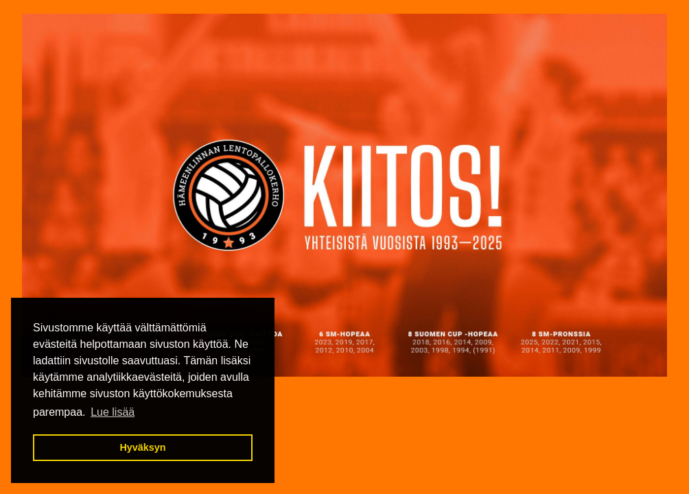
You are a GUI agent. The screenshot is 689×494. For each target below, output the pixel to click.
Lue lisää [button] (113, 412)
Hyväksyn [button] (142, 447)
